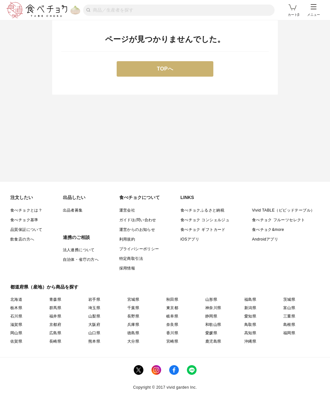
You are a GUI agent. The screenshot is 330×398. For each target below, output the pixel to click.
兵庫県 (133, 324)
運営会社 (127, 210)
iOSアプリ (189, 239)
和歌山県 (213, 324)
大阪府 (94, 324)
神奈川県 (213, 308)
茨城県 (289, 299)
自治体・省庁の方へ (81, 259)
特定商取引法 (131, 258)
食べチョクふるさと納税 (202, 210)
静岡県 (211, 316)
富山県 (289, 308)
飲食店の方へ (22, 239)
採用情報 (127, 268)
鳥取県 (250, 324)
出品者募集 (73, 210)
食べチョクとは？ (26, 210)
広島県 (55, 333)
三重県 (289, 316)
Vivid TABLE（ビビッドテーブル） (283, 210)
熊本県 (94, 341)
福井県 (55, 316)
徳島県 (133, 333)
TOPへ (165, 68)
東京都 (172, 308)
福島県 (250, 299)
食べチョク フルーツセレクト (278, 220)
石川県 (16, 316)
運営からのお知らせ (137, 229)
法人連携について (79, 250)
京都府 (55, 324)
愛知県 (250, 316)
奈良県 (172, 324)
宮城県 (133, 299)
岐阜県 (172, 316)
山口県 (94, 333)
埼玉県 (94, 308)
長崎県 (55, 341)
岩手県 (94, 299)
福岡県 (289, 333)
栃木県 (16, 308)
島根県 (289, 324)
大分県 (133, 341)
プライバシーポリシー (139, 249)
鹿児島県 (213, 341)
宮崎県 (172, 341)
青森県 (55, 299)
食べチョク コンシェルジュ (205, 220)
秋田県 (172, 299)
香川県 (172, 333)
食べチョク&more (268, 229)
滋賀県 (16, 324)
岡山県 (16, 333)
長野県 (133, 316)
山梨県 (94, 316)
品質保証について (26, 229)
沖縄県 (250, 341)
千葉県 (133, 308)
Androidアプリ (265, 239)
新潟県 (250, 308)
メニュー (313, 10)
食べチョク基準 (24, 220)
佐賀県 (16, 341)
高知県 (250, 333)
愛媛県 (211, 333)
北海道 (16, 299)
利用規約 (127, 239)
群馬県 (55, 308)
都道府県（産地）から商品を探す (44, 286)
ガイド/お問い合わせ (137, 220)
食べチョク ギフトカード (203, 229)
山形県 (211, 299)
